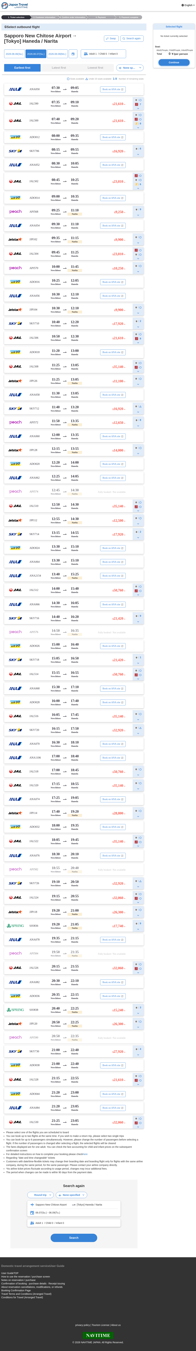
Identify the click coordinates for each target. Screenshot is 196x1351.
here (85, 1154)
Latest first (59, 67)
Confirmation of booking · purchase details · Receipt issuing (33, 1283)
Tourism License (100, 1325)
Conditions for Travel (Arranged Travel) (22, 1297)
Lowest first (95, 67)
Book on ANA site (112, 89)
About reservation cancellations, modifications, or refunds (32, 1287)
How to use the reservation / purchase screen (25, 1276)
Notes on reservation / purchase (18, 1280)
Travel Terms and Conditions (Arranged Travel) (26, 1294)
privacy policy (82, 1325)
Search (73, 1237)
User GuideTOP (9, 1273)
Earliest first (22, 67)
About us (116, 1325)
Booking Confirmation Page (16, 1290)
